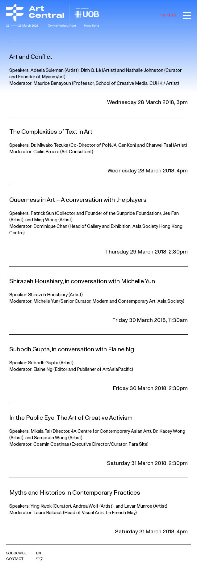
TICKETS (168, 15)
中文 (40, 558)
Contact (14, 558)
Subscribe (16, 553)
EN (38, 553)
